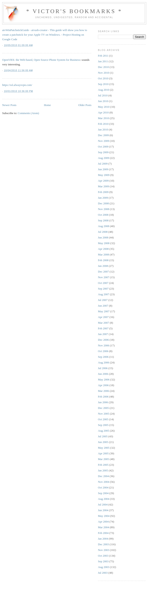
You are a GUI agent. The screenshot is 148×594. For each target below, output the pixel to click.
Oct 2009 (103, 146)
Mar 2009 (103, 186)
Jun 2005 (103, 442)
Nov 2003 (103, 550)
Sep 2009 (103, 152)
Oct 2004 (103, 487)
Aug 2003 (103, 567)
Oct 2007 (103, 283)
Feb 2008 (103, 260)
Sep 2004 (103, 493)
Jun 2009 (103, 169)
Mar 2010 (103, 118)
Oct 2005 (103, 419)
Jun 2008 (103, 237)
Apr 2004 (103, 521)
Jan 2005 (103, 470)
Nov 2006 (103, 345)
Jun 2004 (103, 510)
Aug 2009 (103, 158)
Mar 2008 (103, 254)
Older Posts (84, 105)
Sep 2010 (103, 84)
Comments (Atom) (28, 113)
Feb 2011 (103, 55)
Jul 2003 (103, 572)
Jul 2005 (103, 436)
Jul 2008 (103, 231)
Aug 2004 (103, 498)
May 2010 (103, 106)
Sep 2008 (103, 220)
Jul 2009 (103, 163)
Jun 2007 (103, 305)
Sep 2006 (103, 356)
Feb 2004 (103, 533)
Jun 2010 (103, 101)
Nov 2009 (103, 140)
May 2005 (103, 447)
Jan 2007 (103, 334)
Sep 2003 (103, 561)
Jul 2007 (103, 300)
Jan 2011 (103, 61)
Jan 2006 (103, 402)
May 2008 (103, 243)
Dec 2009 (103, 135)
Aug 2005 (103, 430)
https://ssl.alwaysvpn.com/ (17, 85)
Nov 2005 (103, 413)
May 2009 (103, 175)
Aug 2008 (103, 226)
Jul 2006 (103, 368)
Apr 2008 (103, 248)
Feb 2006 (103, 396)
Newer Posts (9, 105)
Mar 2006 (103, 391)
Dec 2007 (103, 271)
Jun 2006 (103, 373)
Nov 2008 (103, 209)
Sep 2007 (103, 288)
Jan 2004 (103, 538)
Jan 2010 (103, 129)
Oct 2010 (103, 78)
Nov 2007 (103, 277)
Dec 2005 (103, 408)
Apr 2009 (103, 180)
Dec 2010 (103, 67)
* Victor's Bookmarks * (74, 11)
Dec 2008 (103, 203)
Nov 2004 (103, 481)
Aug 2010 (103, 89)
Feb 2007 (103, 328)
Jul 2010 (103, 95)
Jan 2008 (103, 265)
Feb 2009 (103, 192)
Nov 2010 (103, 72)
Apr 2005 (103, 453)
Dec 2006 (103, 339)
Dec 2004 (103, 476)
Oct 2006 (103, 351)
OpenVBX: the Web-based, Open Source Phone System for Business (41, 59)
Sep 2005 (103, 425)
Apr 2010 (103, 112)
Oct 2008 (103, 214)
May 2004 (103, 516)
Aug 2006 (103, 362)
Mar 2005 (103, 459)
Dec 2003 (103, 544)
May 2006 (103, 379)
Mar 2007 (103, 322)
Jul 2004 (103, 504)
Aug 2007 (103, 294)
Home (47, 105)
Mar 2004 (103, 527)
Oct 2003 (103, 555)
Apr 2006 (103, 385)
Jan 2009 (103, 197)
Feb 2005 (103, 464)
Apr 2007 (103, 317)
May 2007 (103, 311)
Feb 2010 (103, 123)
